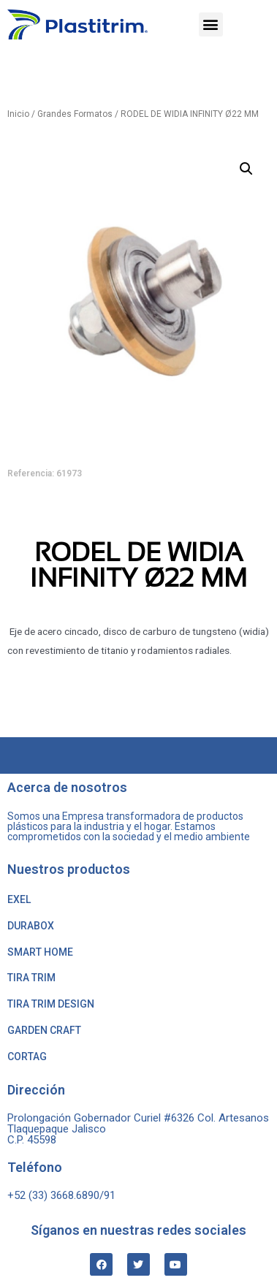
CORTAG (27, 1056)
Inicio (18, 114)
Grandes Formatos (75, 114)
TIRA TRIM (31, 977)
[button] (211, 24)
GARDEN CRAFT (44, 1030)
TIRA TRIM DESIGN (50, 1004)
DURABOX (30, 926)
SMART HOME (40, 952)
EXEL (19, 899)
